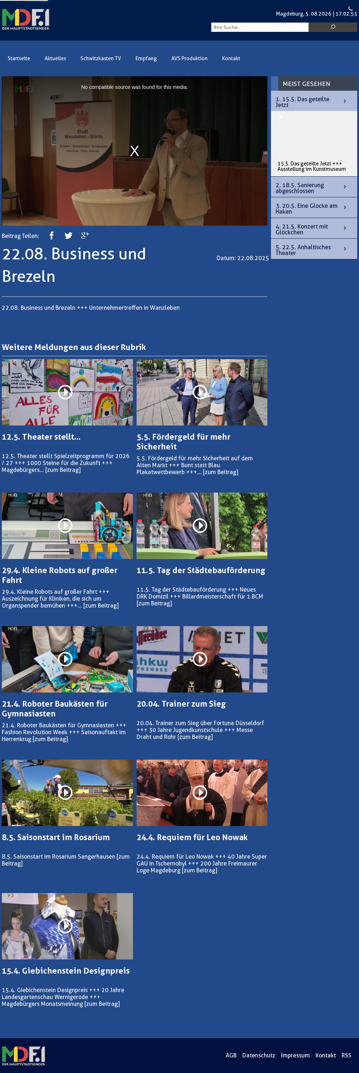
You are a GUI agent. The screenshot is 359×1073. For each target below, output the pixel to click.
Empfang (146, 59)
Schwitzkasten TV (100, 59)
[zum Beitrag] (62, 469)
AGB (231, 1055)
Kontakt (231, 59)
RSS (346, 1055)
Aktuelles (55, 59)
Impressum (295, 1055)
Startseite (19, 59)
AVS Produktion (189, 59)
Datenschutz (258, 1055)
